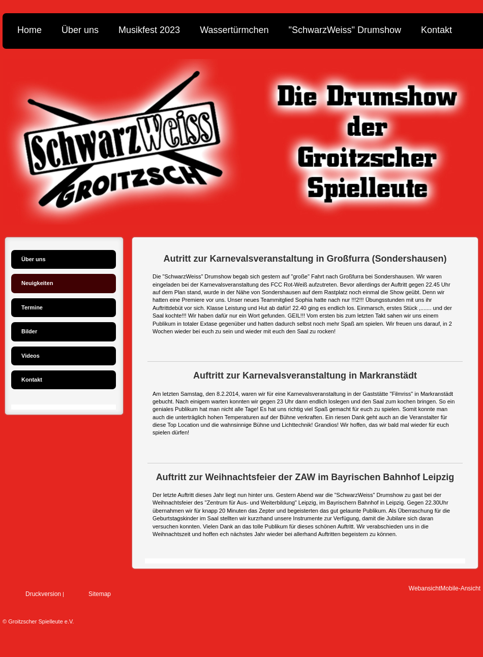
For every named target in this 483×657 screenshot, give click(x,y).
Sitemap (99, 594)
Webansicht (424, 588)
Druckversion (43, 594)
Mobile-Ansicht (460, 588)
